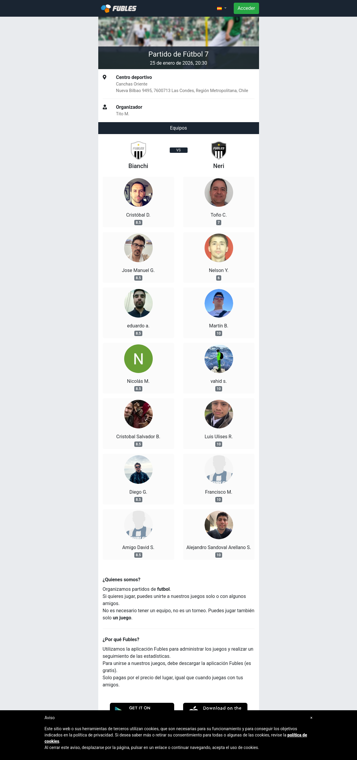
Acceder (246, 8)
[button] (222, 8)
